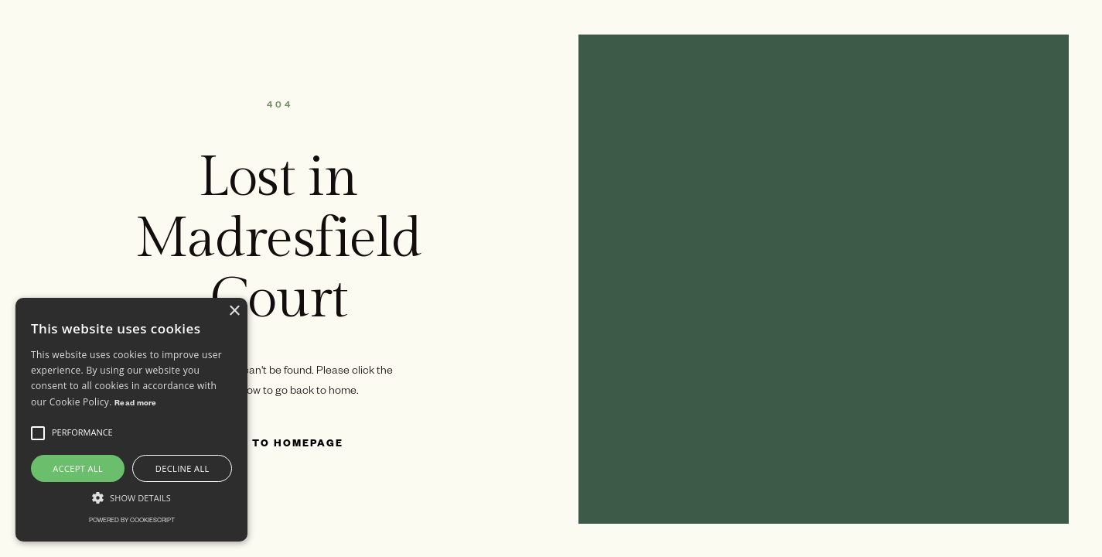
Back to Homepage (278, 444)
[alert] (131, 420)
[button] (37, 433)
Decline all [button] (182, 468)
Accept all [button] (78, 468)
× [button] (234, 311)
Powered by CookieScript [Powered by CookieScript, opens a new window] (132, 521)
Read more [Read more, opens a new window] (135, 404)
